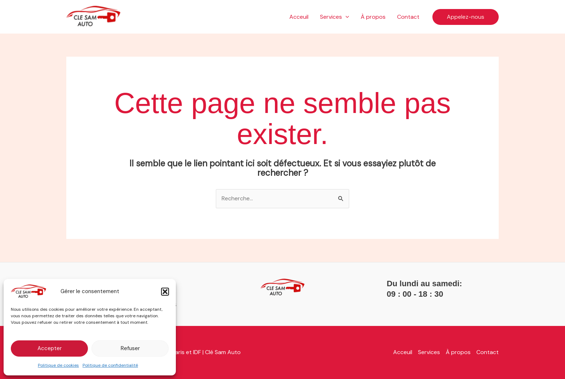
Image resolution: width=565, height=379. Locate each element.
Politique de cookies (58, 365)
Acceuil (298, 17)
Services (334, 17)
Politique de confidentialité (110, 365)
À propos (373, 17)
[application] (345, 17)
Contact (408, 17)
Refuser (130, 348)
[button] (165, 291)
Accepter (49, 348)
